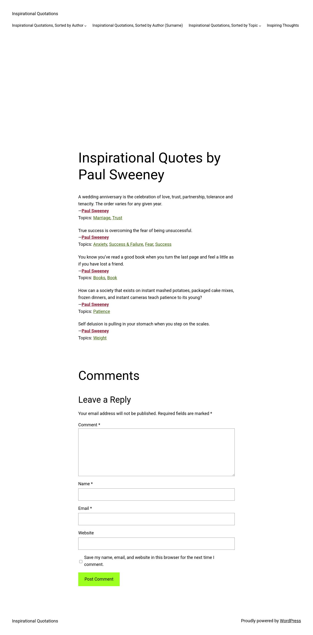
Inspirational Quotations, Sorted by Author (47, 25)
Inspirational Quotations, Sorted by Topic (223, 25)
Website (86, 532)
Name (85, 483)
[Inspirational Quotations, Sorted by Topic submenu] (260, 25)
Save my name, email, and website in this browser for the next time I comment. (149, 561)
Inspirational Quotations (35, 13)
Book (112, 277)
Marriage (102, 217)
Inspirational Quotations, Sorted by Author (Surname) (137, 25)
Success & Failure (126, 244)
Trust (117, 217)
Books (99, 277)
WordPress (290, 620)
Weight (100, 337)
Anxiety (100, 244)
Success (163, 244)
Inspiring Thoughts (283, 25)
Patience (101, 311)
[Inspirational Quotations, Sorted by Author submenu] (85, 25)
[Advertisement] (156, 85)
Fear (149, 244)
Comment (89, 424)
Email (85, 508)
